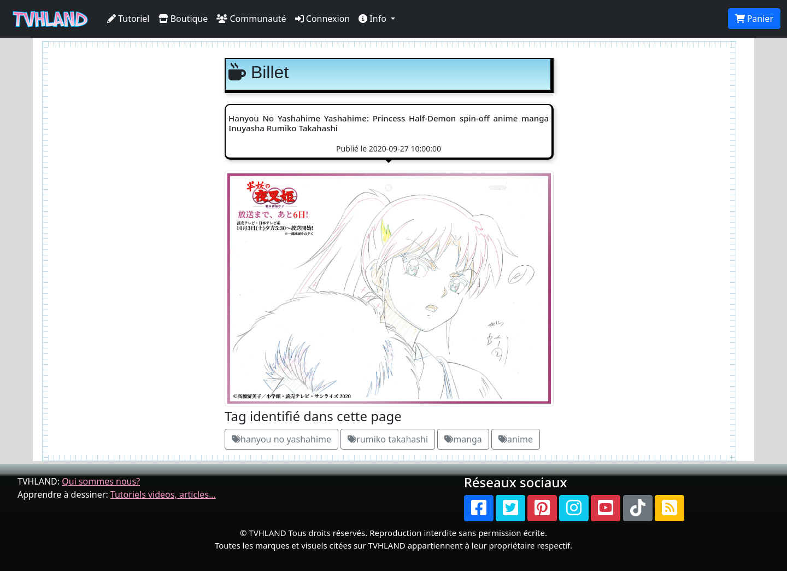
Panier (754, 19)
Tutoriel (128, 19)
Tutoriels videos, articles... (163, 494)
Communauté (251, 19)
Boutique (183, 19)
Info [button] (374, 19)
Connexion (322, 19)
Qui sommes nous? (101, 481)
